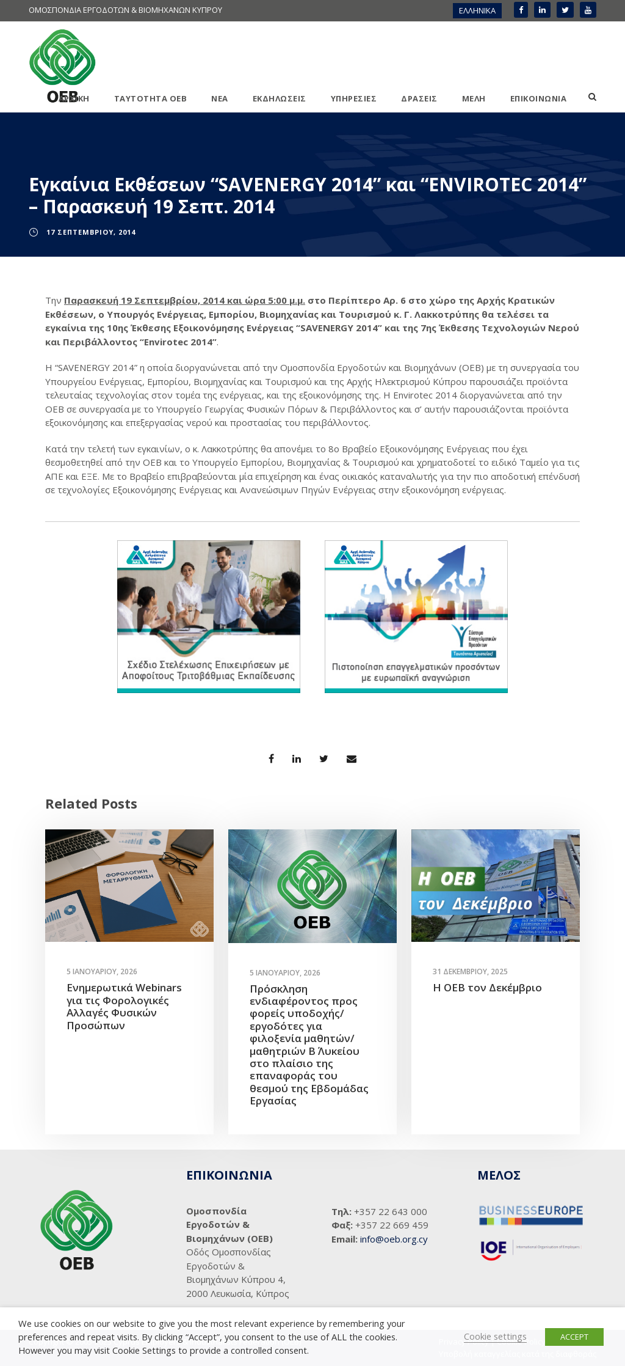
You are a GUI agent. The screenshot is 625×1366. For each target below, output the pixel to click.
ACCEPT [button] (574, 1336)
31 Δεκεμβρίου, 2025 (470, 971)
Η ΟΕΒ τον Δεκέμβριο (487, 987)
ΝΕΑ (219, 98)
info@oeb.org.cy (394, 1239)
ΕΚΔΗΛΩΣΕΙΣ (279, 98)
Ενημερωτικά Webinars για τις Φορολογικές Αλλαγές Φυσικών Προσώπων (124, 1006)
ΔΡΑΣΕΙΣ (419, 98)
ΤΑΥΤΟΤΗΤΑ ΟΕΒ (150, 98)
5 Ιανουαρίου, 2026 (102, 971)
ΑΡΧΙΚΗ (74, 98)
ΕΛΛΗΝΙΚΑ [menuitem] (477, 10)
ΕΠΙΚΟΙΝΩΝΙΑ (538, 98)
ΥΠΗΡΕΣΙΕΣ (354, 98)
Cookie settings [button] (495, 1336)
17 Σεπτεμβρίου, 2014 (90, 232)
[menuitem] (477, 10)
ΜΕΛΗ (474, 98)
